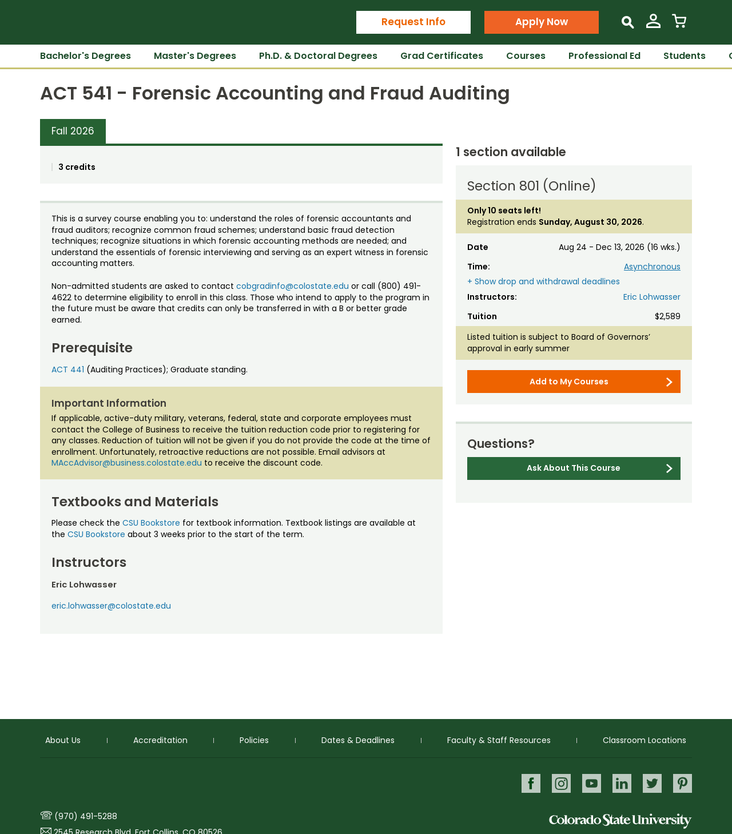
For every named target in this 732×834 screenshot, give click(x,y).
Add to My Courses (569, 381)
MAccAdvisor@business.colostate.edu (126, 462)
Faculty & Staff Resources (499, 739)
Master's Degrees (195, 55)
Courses (526, 55)
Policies (254, 739)
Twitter (651, 782)
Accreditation (160, 739)
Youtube (589, 782)
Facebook (528, 782)
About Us (63, 739)
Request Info (413, 22)
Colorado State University (620, 821)
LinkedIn (620, 782)
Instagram (559, 782)
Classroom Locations (644, 739)
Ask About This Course (573, 468)
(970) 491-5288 (85, 816)
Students (684, 55)
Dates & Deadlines (358, 739)
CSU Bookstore (151, 523)
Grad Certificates (441, 55)
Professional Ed (604, 55)
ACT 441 (67, 369)
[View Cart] (679, 25)
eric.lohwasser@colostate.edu (111, 605)
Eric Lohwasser (652, 297)
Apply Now (541, 22)
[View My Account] (653, 25)
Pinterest (682, 782)
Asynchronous (652, 266)
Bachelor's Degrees (85, 55)
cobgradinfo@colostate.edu (292, 286)
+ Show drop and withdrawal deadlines (543, 281)
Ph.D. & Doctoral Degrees (318, 55)
